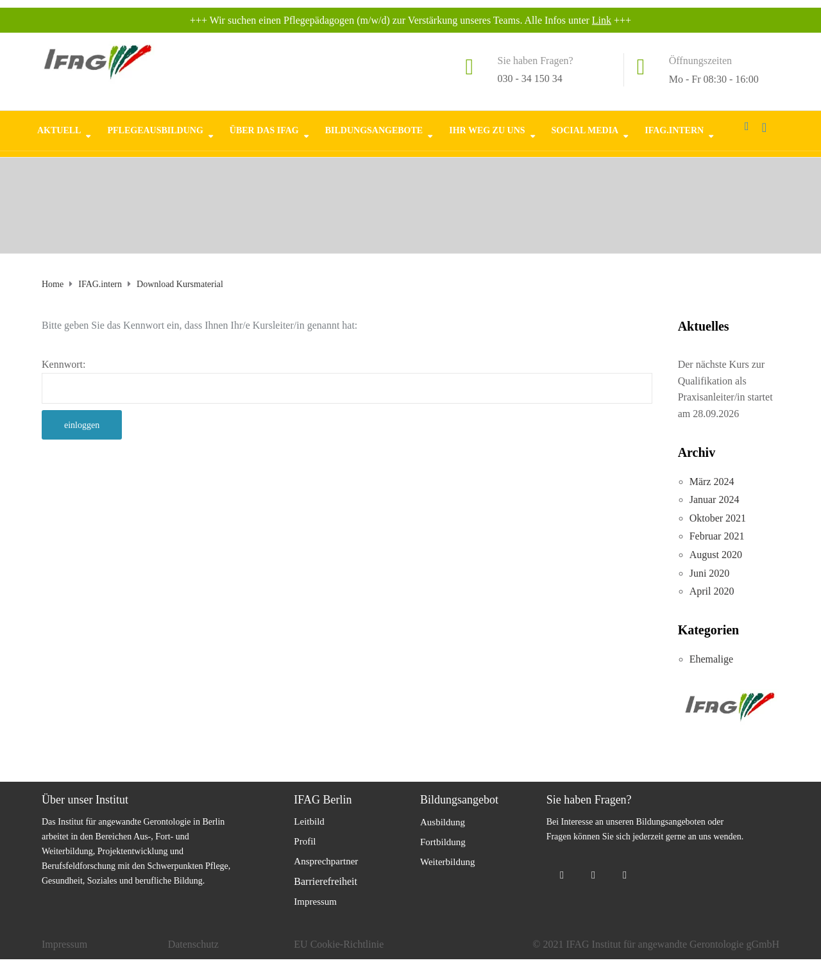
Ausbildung (442, 822)
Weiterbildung (447, 862)
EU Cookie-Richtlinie (339, 944)
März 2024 (712, 481)
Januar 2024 (715, 499)
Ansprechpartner (326, 861)
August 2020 (716, 554)
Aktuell (59, 130)
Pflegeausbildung (155, 130)
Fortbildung (443, 842)
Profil (305, 841)
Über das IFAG (264, 130)
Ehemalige (711, 659)
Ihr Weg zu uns (487, 130)
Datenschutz (193, 944)
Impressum (315, 901)
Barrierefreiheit (325, 881)
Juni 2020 (710, 573)
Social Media (585, 130)
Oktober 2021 (718, 518)
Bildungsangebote (374, 130)
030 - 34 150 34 (530, 78)
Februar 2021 (717, 536)
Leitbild (309, 821)
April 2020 (712, 591)
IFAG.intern (674, 130)
